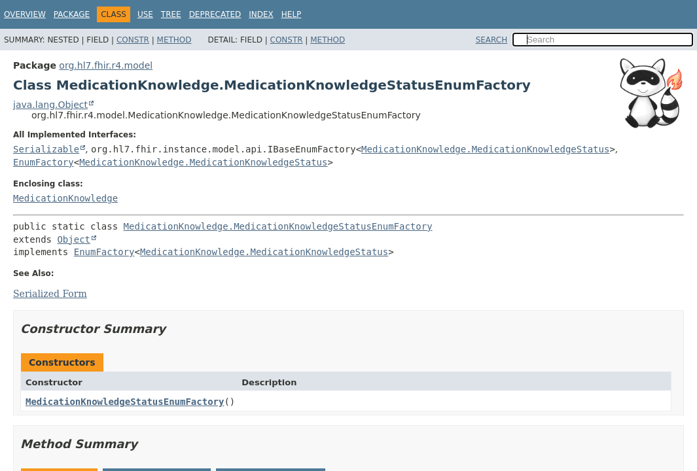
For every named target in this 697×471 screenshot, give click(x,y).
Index (261, 14)
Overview (25, 14)
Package (72, 14)
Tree (171, 14)
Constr (132, 39)
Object (73, 239)
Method (174, 39)
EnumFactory (43, 162)
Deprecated (215, 14)
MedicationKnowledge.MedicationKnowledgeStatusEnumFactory (278, 226)
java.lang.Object (50, 104)
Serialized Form (50, 293)
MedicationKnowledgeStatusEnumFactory (125, 401)
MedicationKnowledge (65, 198)
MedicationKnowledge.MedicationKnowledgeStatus (485, 149)
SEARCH (492, 39)
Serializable (46, 149)
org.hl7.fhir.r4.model (105, 65)
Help (291, 14)
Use (145, 14)
